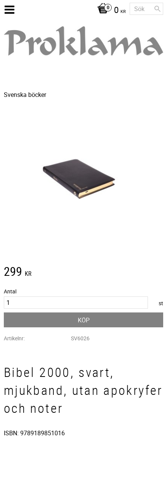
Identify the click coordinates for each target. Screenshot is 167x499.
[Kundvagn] (109, 10)
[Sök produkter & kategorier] (146, 9)
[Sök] (157, 8)
